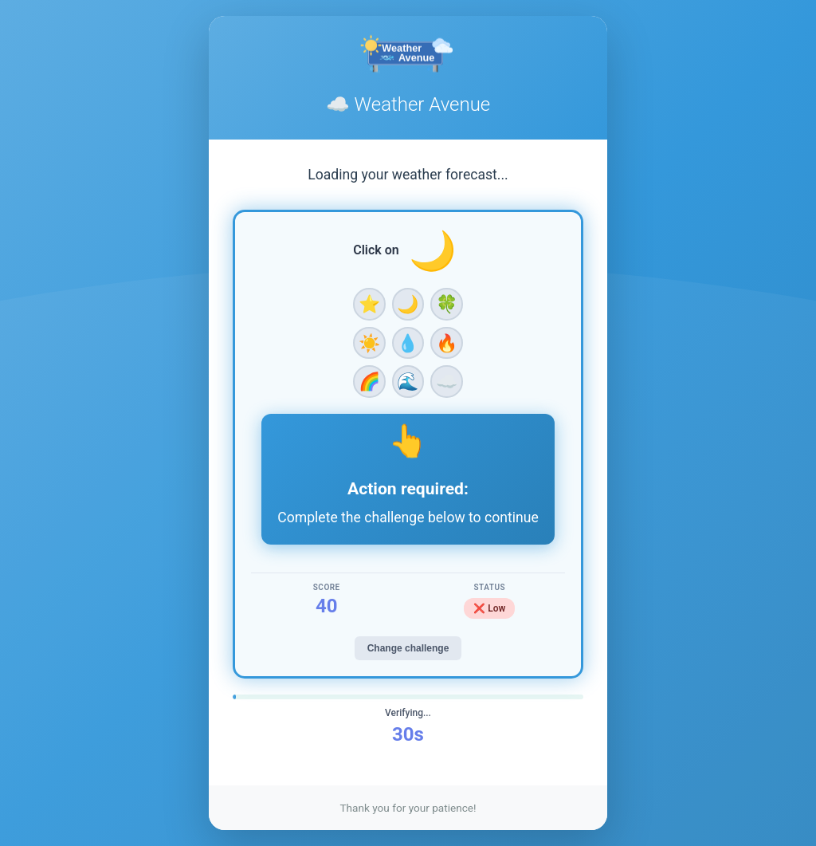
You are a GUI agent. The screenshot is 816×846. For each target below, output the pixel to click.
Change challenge (408, 648)
